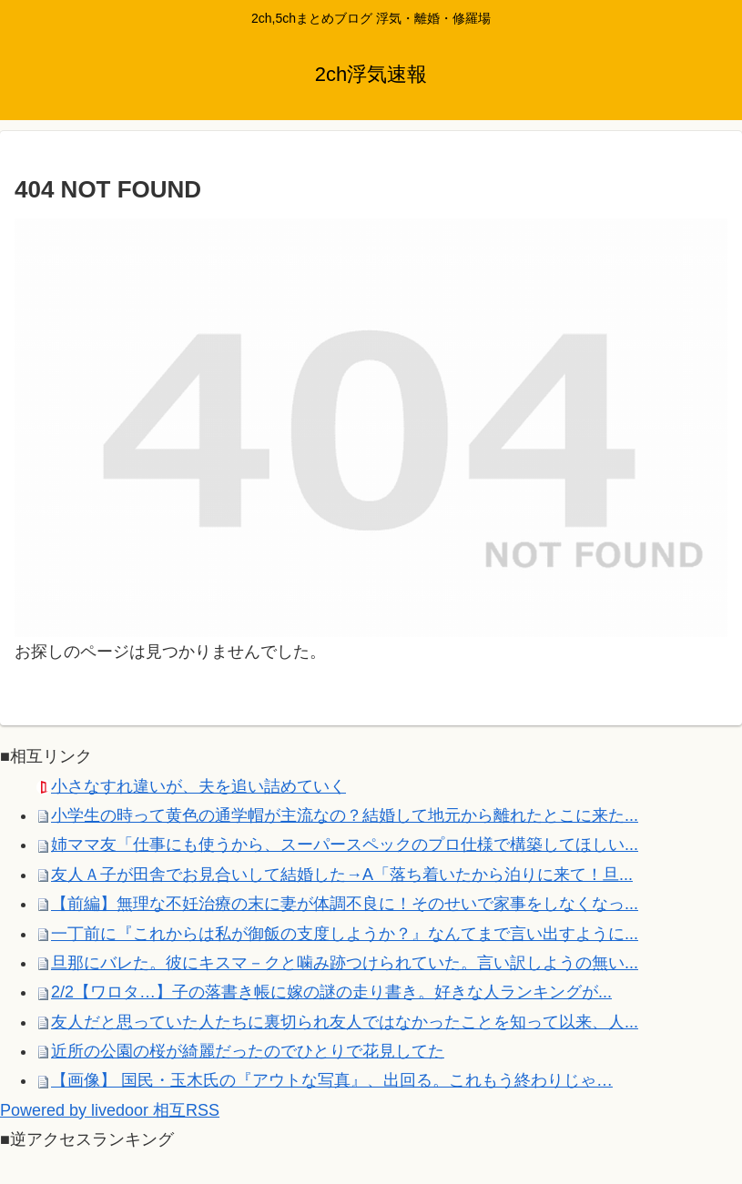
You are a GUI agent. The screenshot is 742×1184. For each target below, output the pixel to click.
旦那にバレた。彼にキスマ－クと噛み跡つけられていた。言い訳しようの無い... (344, 963)
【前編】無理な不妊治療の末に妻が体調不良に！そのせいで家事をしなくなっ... (344, 904)
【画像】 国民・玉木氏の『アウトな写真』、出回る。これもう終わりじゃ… (332, 1080)
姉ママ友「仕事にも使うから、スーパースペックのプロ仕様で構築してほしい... (344, 844)
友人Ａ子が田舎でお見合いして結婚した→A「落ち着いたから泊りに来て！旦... (342, 874)
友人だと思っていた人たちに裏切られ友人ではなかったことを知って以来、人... (344, 1022)
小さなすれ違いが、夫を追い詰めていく (198, 786)
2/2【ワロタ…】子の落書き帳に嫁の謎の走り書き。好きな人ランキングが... (331, 992)
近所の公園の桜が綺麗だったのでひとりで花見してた (247, 1051)
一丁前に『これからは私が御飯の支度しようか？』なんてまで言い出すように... (344, 934)
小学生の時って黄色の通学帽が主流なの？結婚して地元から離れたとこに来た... (344, 815)
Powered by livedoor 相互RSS (109, 1110)
